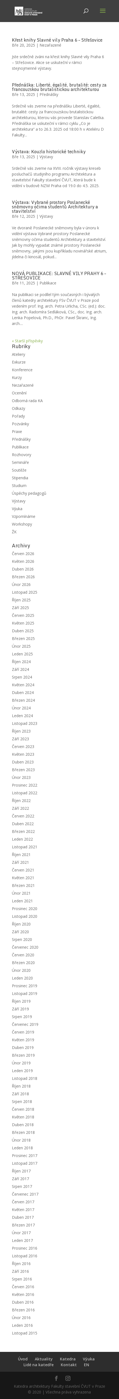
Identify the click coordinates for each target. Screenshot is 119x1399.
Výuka (17, 508)
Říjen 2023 (21, 731)
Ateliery (18, 354)
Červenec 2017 (25, 1194)
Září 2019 (20, 1008)
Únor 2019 (21, 1063)
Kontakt (69, 1364)
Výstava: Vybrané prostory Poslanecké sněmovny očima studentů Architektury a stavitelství (55, 207)
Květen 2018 (23, 1117)
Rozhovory (21, 454)
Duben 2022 (23, 823)
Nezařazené (50, 45)
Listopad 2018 (24, 1078)
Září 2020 (20, 931)
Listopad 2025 (24, 592)
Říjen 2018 (21, 1086)
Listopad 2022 (24, 792)
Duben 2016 (23, 1302)
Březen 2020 (23, 962)
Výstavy (46, 156)
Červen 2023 (23, 746)
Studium (19, 485)
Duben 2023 (23, 762)
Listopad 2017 (24, 1163)
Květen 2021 (23, 877)
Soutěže (19, 470)
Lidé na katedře (38, 1364)
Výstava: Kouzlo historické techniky (49, 151)
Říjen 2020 (21, 924)
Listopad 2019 (24, 993)
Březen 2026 (23, 576)
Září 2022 (20, 808)
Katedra (68, 1359)
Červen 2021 (23, 870)
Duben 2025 (23, 630)
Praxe (17, 431)
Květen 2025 (23, 623)
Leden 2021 (22, 900)
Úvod (23, 1359)
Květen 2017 (23, 1209)
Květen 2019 (23, 1039)
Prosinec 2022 (24, 785)
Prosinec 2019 (24, 985)
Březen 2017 (23, 1225)
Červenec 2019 (25, 1024)
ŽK (14, 531)
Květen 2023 (23, 754)
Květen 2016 (23, 1294)
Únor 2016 (21, 1317)
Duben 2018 (23, 1124)
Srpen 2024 (22, 677)
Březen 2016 (23, 1309)
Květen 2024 (23, 684)
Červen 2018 (23, 1109)
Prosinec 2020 (24, 908)
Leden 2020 (22, 978)
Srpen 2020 (22, 939)
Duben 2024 (23, 692)
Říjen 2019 (21, 1001)
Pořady (18, 416)
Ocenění (19, 393)
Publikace (47, 283)
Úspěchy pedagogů (29, 493)
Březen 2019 (23, 1055)
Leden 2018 (22, 1147)
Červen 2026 (23, 553)
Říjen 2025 (21, 599)
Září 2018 (20, 1093)
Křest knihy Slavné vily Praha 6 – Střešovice (57, 40)
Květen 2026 (23, 561)
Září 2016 (20, 1271)
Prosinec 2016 (24, 1248)
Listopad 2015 (24, 1333)
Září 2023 (20, 738)
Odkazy (18, 408)
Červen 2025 (23, 615)
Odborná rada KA (27, 400)
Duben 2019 (23, 1047)
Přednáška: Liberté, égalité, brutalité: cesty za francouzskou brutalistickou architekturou (59, 87)
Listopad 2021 (24, 846)
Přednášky (48, 94)
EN (86, 1364)
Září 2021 (20, 862)
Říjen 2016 (21, 1263)
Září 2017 (20, 1178)
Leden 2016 (22, 1325)
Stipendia (20, 477)
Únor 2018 (21, 1140)
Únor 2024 (21, 708)
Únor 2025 (21, 646)
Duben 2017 (23, 1217)
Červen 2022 (23, 816)
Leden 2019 (22, 1070)
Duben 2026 (23, 569)
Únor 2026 (21, 584)
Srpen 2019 (22, 1016)
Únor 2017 (21, 1232)
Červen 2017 (23, 1201)
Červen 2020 (23, 954)
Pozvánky (20, 423)
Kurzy (17, 377)
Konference (22, 369)
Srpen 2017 (22, 1186)
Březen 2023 (23, 769)
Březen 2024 (23, 700)
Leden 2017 (22, 1240)
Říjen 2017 (21, 1171)
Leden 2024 (22, 715)
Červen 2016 (23, 1286)
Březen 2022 (23, 831)
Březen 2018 (23, 1132)
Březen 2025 (23, 638)
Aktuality (44, 1359)
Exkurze (19, 362)
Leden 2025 (22, 654)
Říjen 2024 (21, 661)
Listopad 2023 (24, 723)
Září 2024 (20, 669)
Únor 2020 (21, 970)
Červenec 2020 (25, 947)
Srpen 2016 (22, 1279)
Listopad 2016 (24, 1255)
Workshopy (22, 524)
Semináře (20, 462)
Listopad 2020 (24, 916)
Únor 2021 (21, 893)
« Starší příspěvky (27, 340)
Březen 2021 (23, 885)
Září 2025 (20, 607)
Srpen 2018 (22, 1101)
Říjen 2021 (21, 854)
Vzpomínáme (23, 516)
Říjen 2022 (21, 800)
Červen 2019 (23, 1032)
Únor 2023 (21, 777)
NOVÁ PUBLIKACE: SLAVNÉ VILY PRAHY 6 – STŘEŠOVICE (59, 275)
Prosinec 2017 (24, 1155)
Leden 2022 (22, 839)
